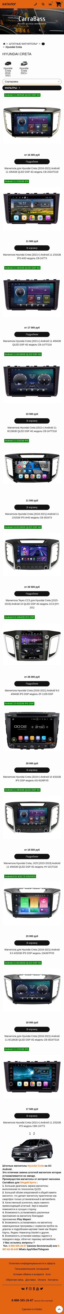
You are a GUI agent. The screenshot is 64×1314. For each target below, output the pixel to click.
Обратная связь (15, 1279)
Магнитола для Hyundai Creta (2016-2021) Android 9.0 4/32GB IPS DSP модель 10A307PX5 (32, 951)
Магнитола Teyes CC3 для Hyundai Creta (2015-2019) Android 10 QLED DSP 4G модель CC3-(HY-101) (32, 604)
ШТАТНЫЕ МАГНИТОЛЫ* (23, 43)
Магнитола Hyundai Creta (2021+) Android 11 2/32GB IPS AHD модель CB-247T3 (32, 256)
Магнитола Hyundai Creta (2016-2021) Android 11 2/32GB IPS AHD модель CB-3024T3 (32, 516)
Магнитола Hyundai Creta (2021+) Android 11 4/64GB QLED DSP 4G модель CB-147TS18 (32, 343)
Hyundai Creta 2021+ (24, 70)
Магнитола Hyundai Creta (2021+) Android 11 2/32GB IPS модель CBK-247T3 (32, 1124)
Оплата (42, 1279)
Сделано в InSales (32, 1309)
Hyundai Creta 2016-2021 (8, 72)
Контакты (53, 1279)
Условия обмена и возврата (28, 1274)
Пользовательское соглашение (32, 1268)
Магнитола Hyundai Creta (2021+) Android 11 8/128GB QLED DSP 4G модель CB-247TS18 (32, 429)
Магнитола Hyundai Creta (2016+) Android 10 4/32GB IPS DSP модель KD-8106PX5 (32, 778)
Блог (48, 1274)
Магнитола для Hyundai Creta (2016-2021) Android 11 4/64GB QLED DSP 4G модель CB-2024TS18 (32, 170)
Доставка (30, 1279)
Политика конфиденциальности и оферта (32, 1263)
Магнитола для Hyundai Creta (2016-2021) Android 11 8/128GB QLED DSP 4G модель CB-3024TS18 (32, 1038)
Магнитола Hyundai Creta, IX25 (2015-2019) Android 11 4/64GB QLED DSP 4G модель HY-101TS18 (32, 865)
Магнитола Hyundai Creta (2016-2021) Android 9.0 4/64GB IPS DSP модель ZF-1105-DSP (32, 692)
